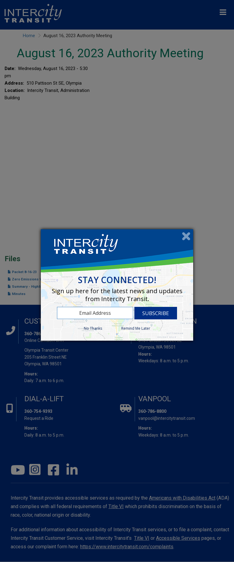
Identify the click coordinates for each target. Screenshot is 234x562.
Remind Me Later (135, 328)
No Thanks (93, 328)
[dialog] (117, 285)
